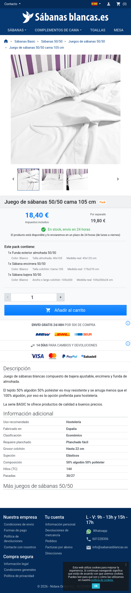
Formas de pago (15, 530)
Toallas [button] (97, 30)
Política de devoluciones (13, 539)
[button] (12, 4)
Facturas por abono (59, 547)
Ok (96, 586)
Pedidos (51, 541)
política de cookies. (102, 580)
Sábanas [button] (15, 30)
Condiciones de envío (19, 524)
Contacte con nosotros (20, 547)
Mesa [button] (118, 30)
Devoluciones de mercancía (56, 533)
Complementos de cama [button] (57, 30)
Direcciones (53, 553)
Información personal (60, 524)
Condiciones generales (20, 570)
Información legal (16, 564)
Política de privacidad (19, 576)
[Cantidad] (34, 297)
